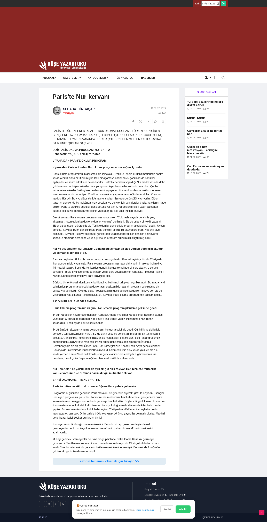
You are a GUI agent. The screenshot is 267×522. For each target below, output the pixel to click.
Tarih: (198, 3)
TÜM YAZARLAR (124, 77)
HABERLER (148, 77)
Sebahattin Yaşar (79, 109)
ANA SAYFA (49, 77)
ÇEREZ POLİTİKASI (213, 517)
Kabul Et (183, 509)
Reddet (167, 509)
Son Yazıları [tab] (206, 92)
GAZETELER (72, 78)
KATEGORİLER (98, 78)
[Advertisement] (133, 35)
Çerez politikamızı (145, 509)
